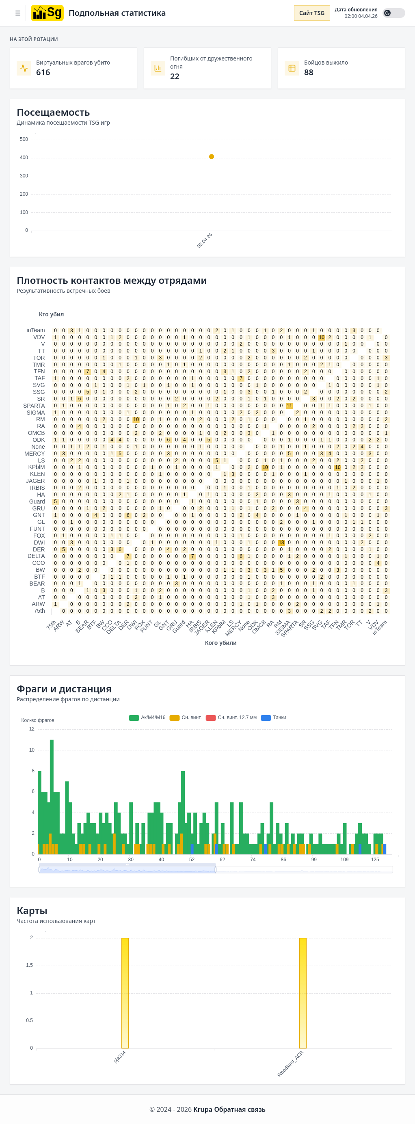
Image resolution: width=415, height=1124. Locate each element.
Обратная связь (240, 1109)
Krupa (202, 1109)
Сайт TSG (312, 13)
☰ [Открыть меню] (18, 13)
